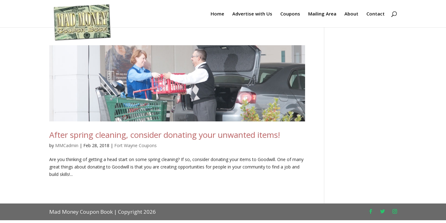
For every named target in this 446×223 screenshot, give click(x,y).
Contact (375, 14)
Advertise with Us (252, 14)
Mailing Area (322, 14)
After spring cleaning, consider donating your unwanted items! (164, 134)
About (351, 14)
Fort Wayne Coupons (135, 145)
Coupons (290, 14)
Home (217, 14)
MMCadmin (66, 145)
